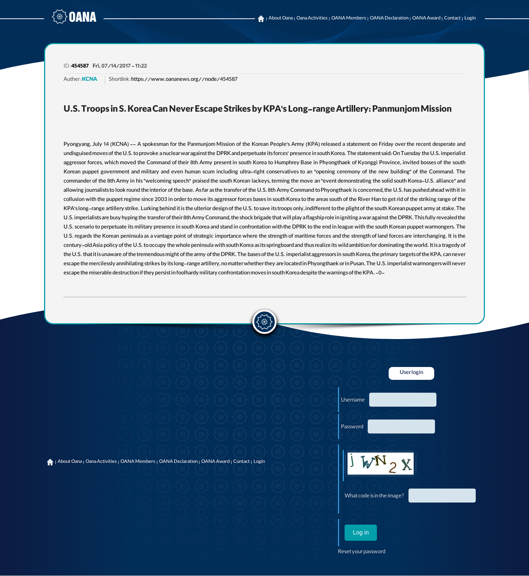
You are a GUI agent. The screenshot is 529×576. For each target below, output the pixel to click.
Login (470, 18)
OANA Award (426, 18)
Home (261, 18)
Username (353, 400)
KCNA (89, 80)
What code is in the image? (374, 496)
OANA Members (348, 18)
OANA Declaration (389, 18)
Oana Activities (312, 18)
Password (352, 427)
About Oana (281, 18)
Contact (452, 18)
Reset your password (361, 552)
